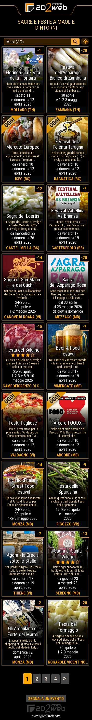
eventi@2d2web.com (46, 716)
